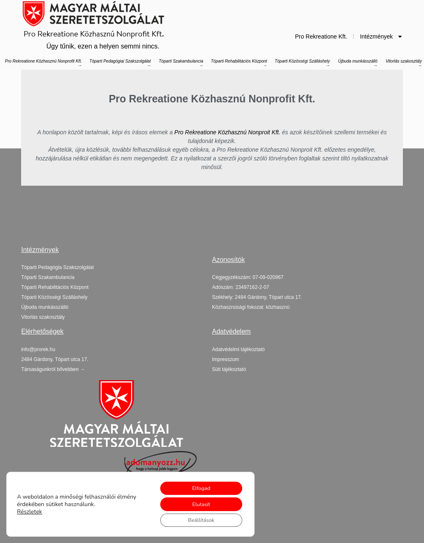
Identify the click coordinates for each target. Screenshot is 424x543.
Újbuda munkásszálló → (357, 63)
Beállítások (197, 519)
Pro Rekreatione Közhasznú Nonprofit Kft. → (43, 63)
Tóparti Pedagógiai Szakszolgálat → (120, 63)
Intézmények (381, 36)
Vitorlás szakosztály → (403, 63)
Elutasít (197, 502)
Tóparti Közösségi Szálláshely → (302, 63)
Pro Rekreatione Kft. (321, 36)
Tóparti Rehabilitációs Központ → (239, 63)
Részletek (29, 509)
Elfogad (197, 484)
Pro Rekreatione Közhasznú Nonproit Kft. (227, 132)
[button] (54, 359)
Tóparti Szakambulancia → (181, 63)
